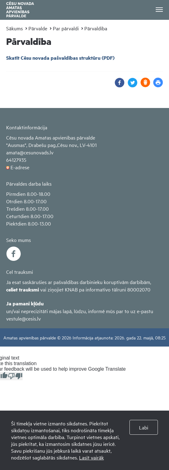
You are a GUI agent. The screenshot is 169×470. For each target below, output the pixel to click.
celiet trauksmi (22, 289)
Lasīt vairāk (91, 457)
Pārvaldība (95, 28)
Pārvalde (37, 28)
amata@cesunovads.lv (29, 152)
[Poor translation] (15, 376)
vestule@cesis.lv (23, 318)
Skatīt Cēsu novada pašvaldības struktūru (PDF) (60, 57)
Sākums (14, 28)
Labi (143, 427)
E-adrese (20, 167)
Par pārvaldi (66, 28)
